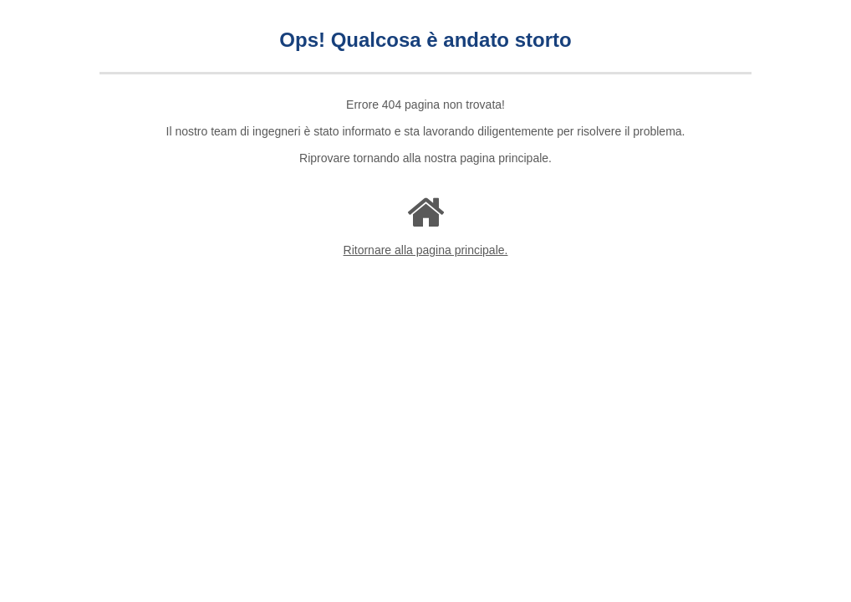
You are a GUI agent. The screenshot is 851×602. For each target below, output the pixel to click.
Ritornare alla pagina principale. (426, 250)
